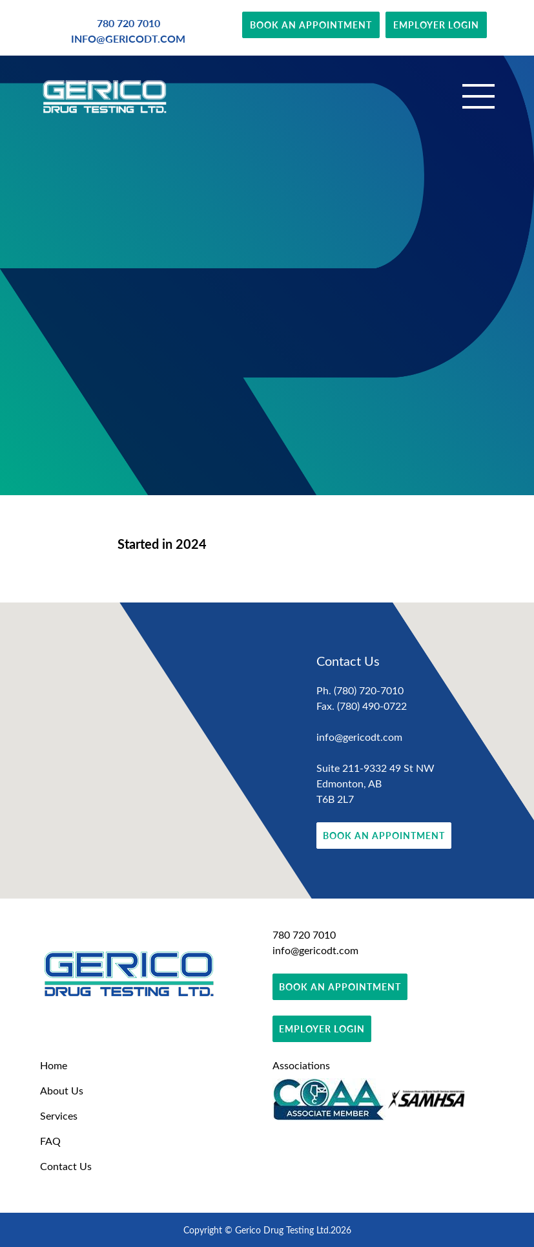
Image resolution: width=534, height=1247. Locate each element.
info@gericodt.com (359, 736)
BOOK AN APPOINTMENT (311, 24)
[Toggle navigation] (478, 96)
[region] (267, 750)
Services (58, 1115)
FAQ (50, 1140)
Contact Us (66, 1166)
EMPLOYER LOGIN (436, 24)
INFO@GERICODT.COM (128, 38)
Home (53, 1065)
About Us (61, 1090)
